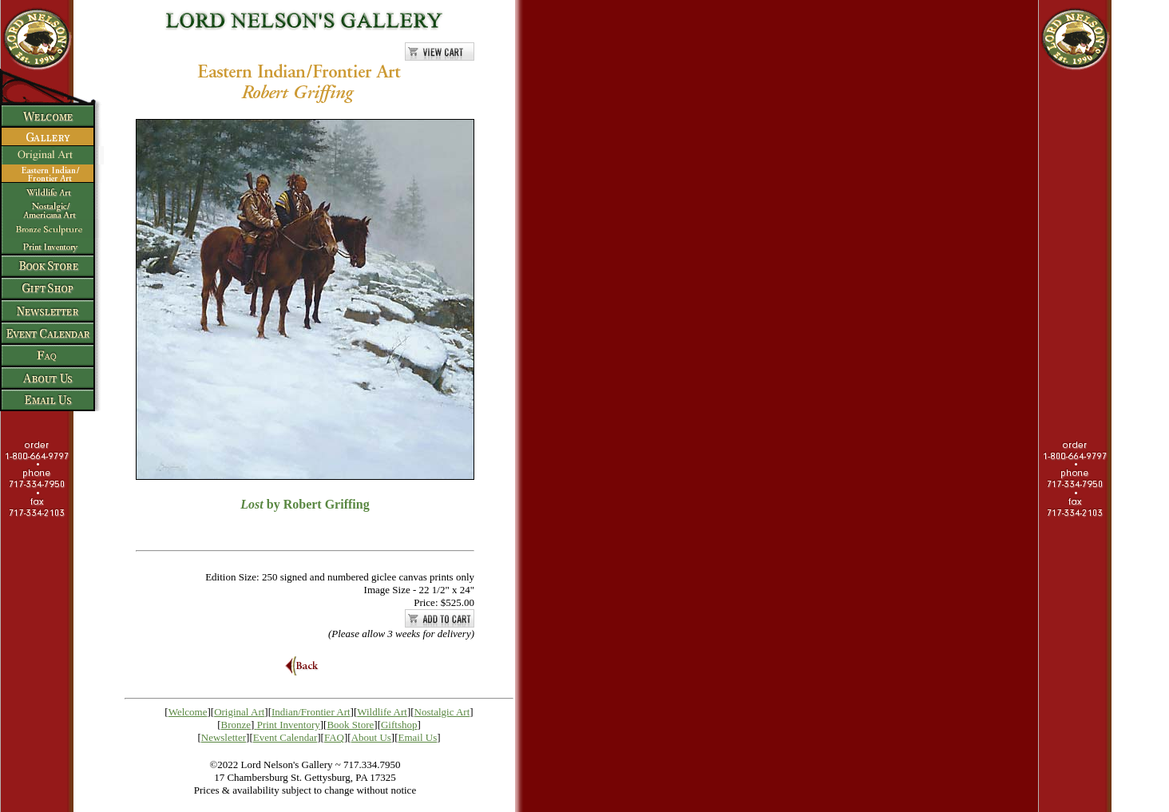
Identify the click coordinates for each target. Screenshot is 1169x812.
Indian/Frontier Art (311, 712)
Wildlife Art (382, 712)
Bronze (236, 725)
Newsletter (223, 737)
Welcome (188, 712)
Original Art (239, 712)
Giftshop (399, 725)
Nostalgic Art (442, 712)
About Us (371, 737)
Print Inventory (288, 725)
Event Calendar (285, 737)
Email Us (418, 737)
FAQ (334, 737)
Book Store (350, 725)
